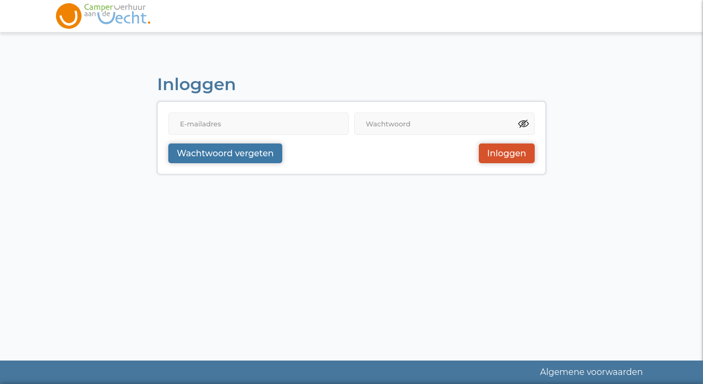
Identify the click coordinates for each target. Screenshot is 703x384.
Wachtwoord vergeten (225, 153)
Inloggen (506, 153)
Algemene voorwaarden (591, 372)
